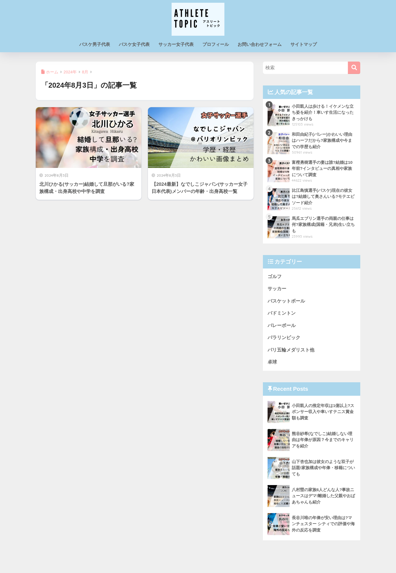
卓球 (272, 362)
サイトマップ (303, 44)
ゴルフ (275, 276)
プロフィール (215, 44)
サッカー (277, 289)
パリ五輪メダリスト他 (291, 350)
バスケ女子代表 (134, 44)
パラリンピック (284, 338)
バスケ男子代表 (94, 44)
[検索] (354, 68)
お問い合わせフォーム (260, 44)
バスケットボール (286, 301)
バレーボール (282, 325)
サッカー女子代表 (176, 44)
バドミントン (282, 313)
